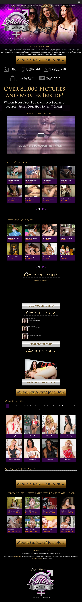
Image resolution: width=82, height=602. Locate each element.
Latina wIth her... (66, 180)
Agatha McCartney (14, 459)
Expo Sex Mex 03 (48, 511)
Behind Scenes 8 (30, 511)
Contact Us (66, 556)
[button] (41, 135)
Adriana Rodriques (68, 436)
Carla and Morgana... (49, 257)
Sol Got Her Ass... (48, 199)
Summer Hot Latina (31, 238)
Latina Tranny (17, 556)
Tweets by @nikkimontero (41, 280)
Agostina (50, 459)
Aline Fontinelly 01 (66, 529)
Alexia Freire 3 (47, 529)
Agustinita (68, 459)
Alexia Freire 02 (30, 529)
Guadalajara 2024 (13, 257)
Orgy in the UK (47, 238)
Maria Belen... (29, 199)
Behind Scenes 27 (13, 511)
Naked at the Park (13, 238)
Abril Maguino (32, 436)
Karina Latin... (47, 180)
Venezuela (11, 529)
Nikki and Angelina (31, 257)
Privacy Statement (41, 551)
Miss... (63, 257)
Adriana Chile (50, 436)
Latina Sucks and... (13, 199)
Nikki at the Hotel (66, 199)
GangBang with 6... (31, 180)
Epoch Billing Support (36, 558)
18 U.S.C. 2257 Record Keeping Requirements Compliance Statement (42, 556)
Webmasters (74, 556)
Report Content (47, 558)
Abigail (14, 436)
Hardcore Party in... (66, 238)
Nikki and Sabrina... (66, 511)
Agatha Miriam (32, 459)
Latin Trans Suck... (13, 180)
